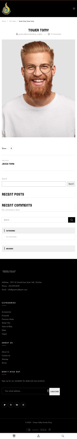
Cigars (4, 334)
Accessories (6, 312)
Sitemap (5, 359)
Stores (4, 363)
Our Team (12, 21)
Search (4, 179)
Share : (4, 148)
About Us (5, 352)
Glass (4, 330)
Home (4, 21)
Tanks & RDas (7, 326)
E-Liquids (5, 315)
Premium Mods (8, 319)
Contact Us (6, 355)
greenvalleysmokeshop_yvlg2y (30, 34)
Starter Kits (6, 323)
